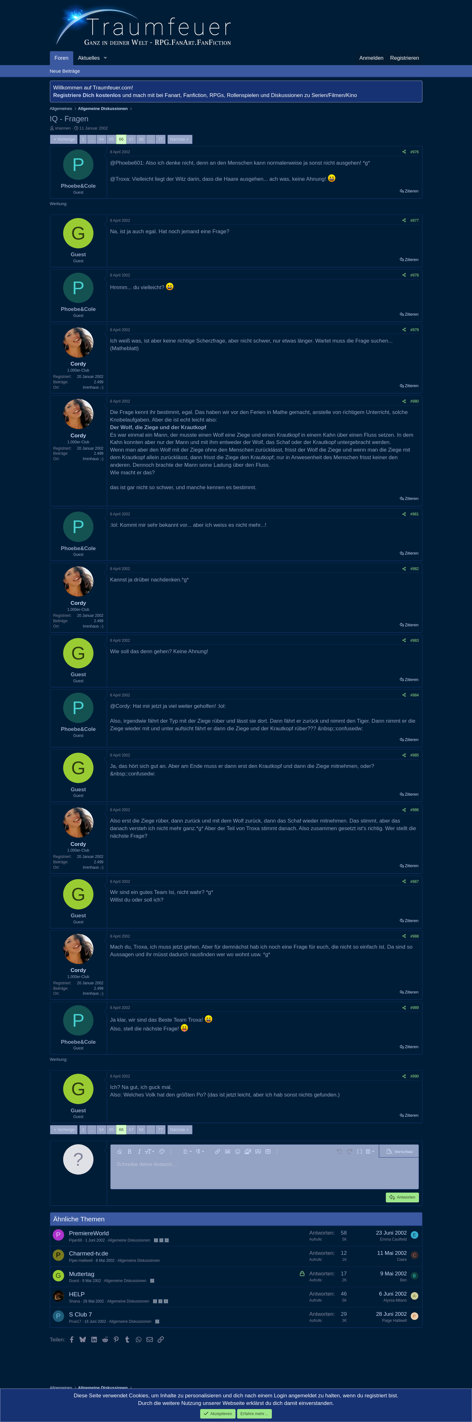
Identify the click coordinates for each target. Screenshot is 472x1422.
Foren (62, 58)
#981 (414, 514)
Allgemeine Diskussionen (129, 1240)
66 (121, 139)
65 (111, 139)
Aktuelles (89, 58)
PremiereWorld (89, 1233)
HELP (77, 1294)
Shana (74, 1301)
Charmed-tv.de (88, 1253)
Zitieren (411, 191)
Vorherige (66, 139)
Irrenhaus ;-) (93, 387)
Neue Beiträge (65, 71)
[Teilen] (404, 152)
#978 (414, 275)
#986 (414, 810)
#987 (414, 881)
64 (101, 139)
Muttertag (81, 1274)
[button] (105, 58)
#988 (414, 936)
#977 (414, 220)
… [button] (92, 139)
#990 (414, 1076)
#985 (414, 755)
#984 (414, 695)
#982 (414, 569)
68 (141, 139)
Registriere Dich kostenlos (87, 95)
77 (160, 139)
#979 (414, 330)
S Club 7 (80, 1314)
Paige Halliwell (394, 1320)
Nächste (177, 139)
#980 (414, 401)
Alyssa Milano (395, 1300)
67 (131, 139)
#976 (414, 152)
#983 (414, 640)
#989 (414, 1008)
